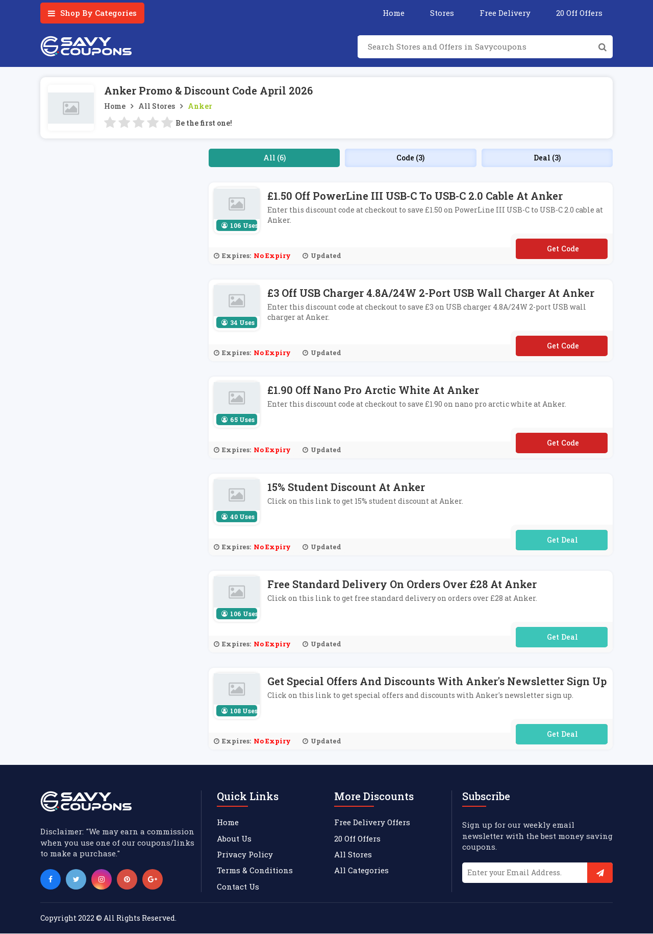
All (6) (274, 157)
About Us (234, 838)
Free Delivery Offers (372, 822)
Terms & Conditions (255, 871)
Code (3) (410, 157)
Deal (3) (547, 157)
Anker (200, 106)
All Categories (361, 871)
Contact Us (238, 886)
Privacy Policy (245, 854)
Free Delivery (505, 13)
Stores (442, 13)
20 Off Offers (579, 13)
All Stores (156, 106)
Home (394, 13)
